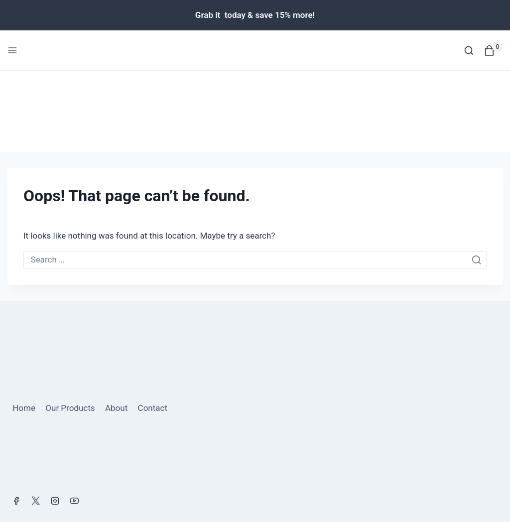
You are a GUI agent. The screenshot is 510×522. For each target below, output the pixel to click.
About (116, 327)
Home (23, 327)
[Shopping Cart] (493, 50)
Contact (152, 327)
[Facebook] (15, 419)
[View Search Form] (469, 50)
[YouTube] (74, 419)
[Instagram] (54, 419)
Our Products (70, 327)
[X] (35, 419)
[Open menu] (12, 50)
